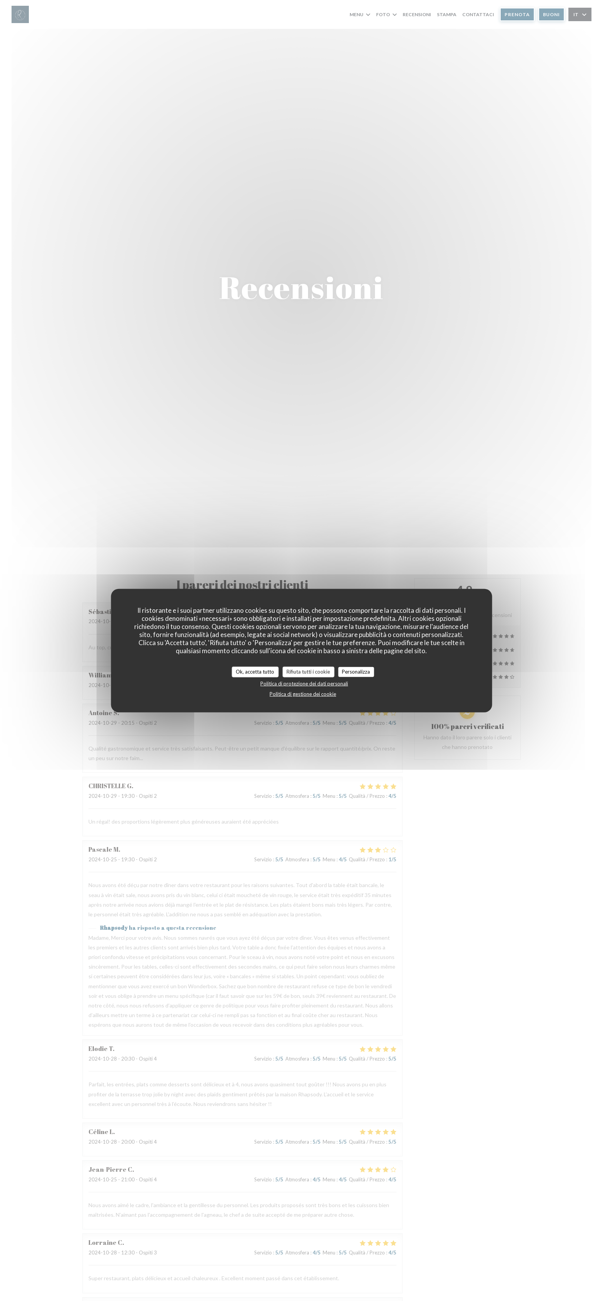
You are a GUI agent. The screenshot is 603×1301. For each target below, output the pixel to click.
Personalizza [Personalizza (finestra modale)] (356, 672)
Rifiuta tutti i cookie (308, 672)
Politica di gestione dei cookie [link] (303, 694)
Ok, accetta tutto (255, 672)
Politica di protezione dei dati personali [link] (304, 683)
